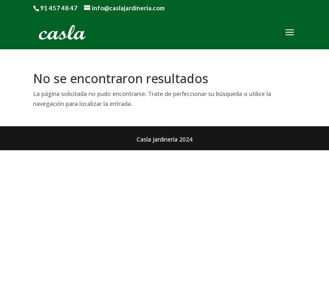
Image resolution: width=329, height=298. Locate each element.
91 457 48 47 (58, 8)
